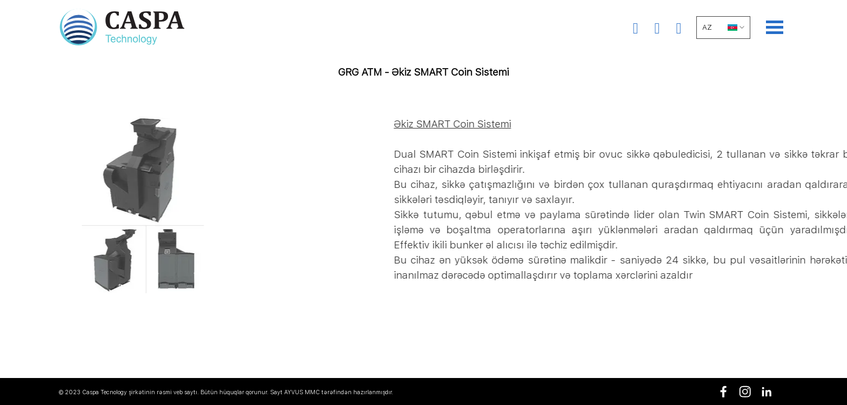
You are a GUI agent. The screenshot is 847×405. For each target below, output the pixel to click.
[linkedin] (766, 391)
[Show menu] (774, 27)
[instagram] (745, 391)
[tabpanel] (423, 80)
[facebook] (723, 391)
